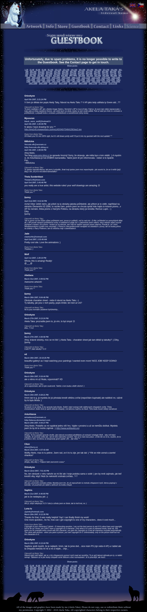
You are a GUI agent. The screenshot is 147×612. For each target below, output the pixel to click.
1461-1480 (76, 82)
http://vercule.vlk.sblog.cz (36, 147)
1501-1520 (96, 82)
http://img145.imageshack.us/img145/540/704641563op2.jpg (53, 129)
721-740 (113, 74)
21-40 (32, 70)
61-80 (44, 70)
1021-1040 (46, 78)
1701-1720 (103, 83)
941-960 (105, 76)
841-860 (64, 76)
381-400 (73, 72)
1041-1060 (56, 78)
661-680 (89, 74)
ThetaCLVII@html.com (34, 180)
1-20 (26, 70)
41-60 (38, 70)
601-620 (65, 74)
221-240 (106, 70)
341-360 (57, 72)
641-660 (81, 74)
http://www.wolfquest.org (67, 428)
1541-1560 (115, 82)
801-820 (48, 76)
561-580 (49, 74)
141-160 (74, 70)
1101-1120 (86, 78)
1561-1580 (33, 83)
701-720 (105, 74)
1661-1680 (83, 83)
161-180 (82, 70)
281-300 (33, 72)
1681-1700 (93, 83)
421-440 (89, 72)
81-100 (50, 70)
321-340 (49, 72)
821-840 (56, 76)
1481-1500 (86, 82)
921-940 (97, 76)
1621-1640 (63, 83)
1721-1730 (112, 83)
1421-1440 (56, 82)
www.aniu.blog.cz (41, 155)
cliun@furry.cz (31, 447)
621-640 (73, 74)
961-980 (113, 76)
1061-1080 (66, 78)
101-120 (58, 70)
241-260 (114, 70)
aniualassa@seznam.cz (35, 417)
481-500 (113, 72)
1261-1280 (70, 80)
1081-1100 (76, 78)
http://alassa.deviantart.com (37, 420)
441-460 (97, 72)
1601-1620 (53, 83)
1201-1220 (41, 80)
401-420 (81, 72)
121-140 (66, 70)
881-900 (81, 76)
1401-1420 (46, 82)
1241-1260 (60, 80)
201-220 (98, 70)
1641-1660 (73, 83)
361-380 (65, 72)
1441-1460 (66, 82)
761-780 (32, 76)
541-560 (41, 74)
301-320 (41, 72)
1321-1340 (100, 80)
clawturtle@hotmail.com (35, 237)
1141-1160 (106, 78)
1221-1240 (51, 80)
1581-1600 (43, 83)
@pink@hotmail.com (34, 512)
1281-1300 (80, 80)
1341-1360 (110, 80)
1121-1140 (96, 78)
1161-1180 (115, 78)
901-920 (89, 76)
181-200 (90, 70)
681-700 (97, 74)
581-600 (57, 74)
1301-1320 (90, 80)
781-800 (40, 76)
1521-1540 (106, 82)
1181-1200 (30, 80)
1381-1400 (36, 82)
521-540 (33, 74)
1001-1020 (36, 78)
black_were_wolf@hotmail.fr (37, 121)
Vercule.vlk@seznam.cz (35, 144)
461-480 (105, 72)
